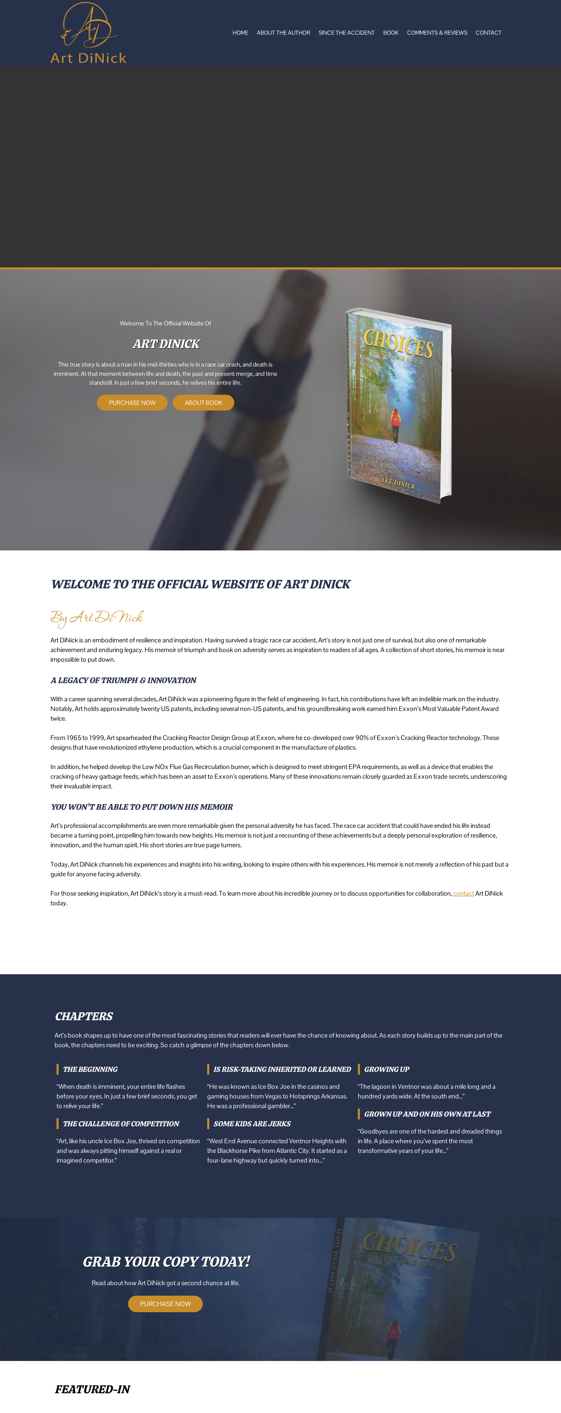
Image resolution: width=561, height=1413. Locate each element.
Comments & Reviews (437, 32)
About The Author (283, 32)
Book (391, 32)
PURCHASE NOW (132, 402)
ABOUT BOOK (203, 402)
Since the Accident (347, 32)
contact (463, 893)
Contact (489, 32)
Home (240, 32)
